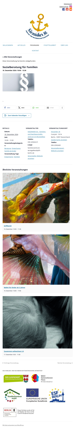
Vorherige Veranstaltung (11, 363)
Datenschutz (64, 7)
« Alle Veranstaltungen (12, 57)
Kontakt (35, 51)
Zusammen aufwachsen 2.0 (14, 351)
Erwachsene (16, 148)
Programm (34, 45)
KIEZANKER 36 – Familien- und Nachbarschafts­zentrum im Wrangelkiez (37, 134)
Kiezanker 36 (55, 132)
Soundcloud (70, 9)
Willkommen (8, 45)
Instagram (70, 6)
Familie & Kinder (10, 151)
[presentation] (36, 198)
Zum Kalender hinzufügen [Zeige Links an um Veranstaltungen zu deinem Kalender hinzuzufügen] (17, 115)
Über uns (64, 45)
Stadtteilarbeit (50, 45)
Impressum (68, 4)
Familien (17, 157)
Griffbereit (8, 226)
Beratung (7, 148)
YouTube (67, 9)
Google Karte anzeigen (59, 140)
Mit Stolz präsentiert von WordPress (13, 425)
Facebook (63, 9)
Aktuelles (21, 45)
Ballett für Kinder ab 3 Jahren (14, 287)
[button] (9, 107)
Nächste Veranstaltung (64, 363)
